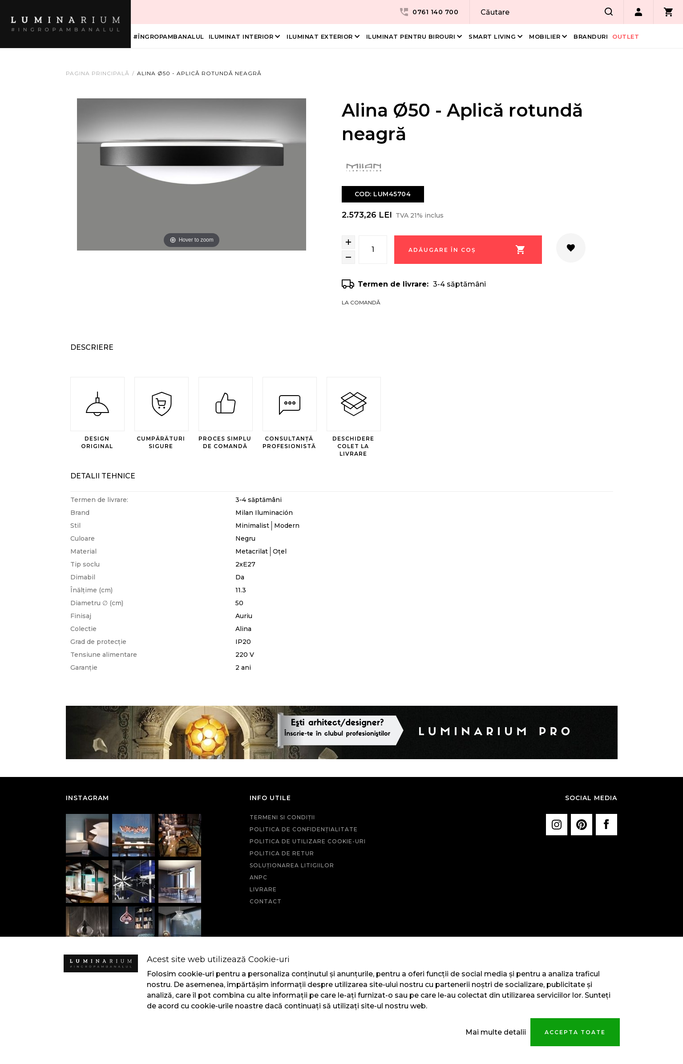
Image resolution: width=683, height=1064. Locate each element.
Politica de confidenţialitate (304, 829)
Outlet (625, 36)
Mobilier (544, 36)
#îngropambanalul (168, 36)
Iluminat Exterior (320, 36)
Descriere (91, 347)
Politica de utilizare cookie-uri (308, 841)
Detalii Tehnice (102, 476)
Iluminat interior (241, 36)
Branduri (591, 36)
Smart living (492, 36)
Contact (266, 901)
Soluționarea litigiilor (292, 865)
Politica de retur (282, 853)
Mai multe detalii (495, 1032)
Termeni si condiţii (282, 817)
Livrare (263, 889)
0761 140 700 (428, 12)
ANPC (258, 877)
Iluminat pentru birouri (411, 36)
